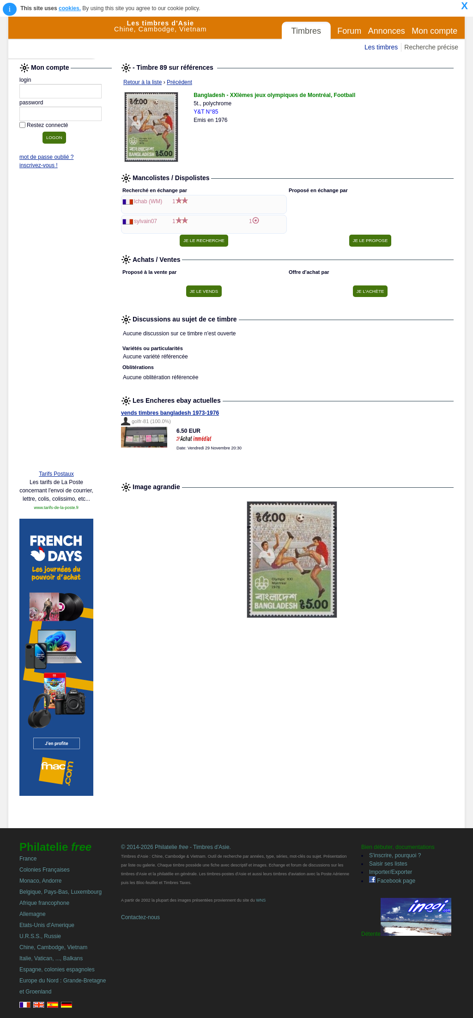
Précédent (179, 82)
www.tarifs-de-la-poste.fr (56, 507)
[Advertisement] (56, 322)
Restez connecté (47, 125)
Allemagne (32, 914)
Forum (349, 31)
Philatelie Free (61, 38)
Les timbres (381, 47)
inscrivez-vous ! (38, 165)
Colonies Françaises (44, 870)
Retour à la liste (142, 82)
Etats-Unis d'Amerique (46, 925)
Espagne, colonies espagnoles (57, 969)
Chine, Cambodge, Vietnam (53, 947)
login (25, 80)
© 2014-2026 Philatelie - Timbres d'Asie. (176, 847)
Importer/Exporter (390, 872)
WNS (261, 900)
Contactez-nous (140, 917)
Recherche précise (431, 47)
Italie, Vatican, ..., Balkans (51, 958)
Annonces (386, 31)
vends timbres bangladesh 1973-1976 (170, 413)
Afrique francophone (44, 903)
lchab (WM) (148, 201)
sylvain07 (145, 221)
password (31, 102)
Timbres (306, 31)
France (27, 858)
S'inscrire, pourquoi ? (395, 855)
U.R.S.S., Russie (40, 936)
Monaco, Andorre (40, 881)
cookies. (70, 8)
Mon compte (434, 31)
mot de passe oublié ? (46, 157)
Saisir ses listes (388, 863)
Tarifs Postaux (56, 474)
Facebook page (392, 881)
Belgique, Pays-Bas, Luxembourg (60, 892)
